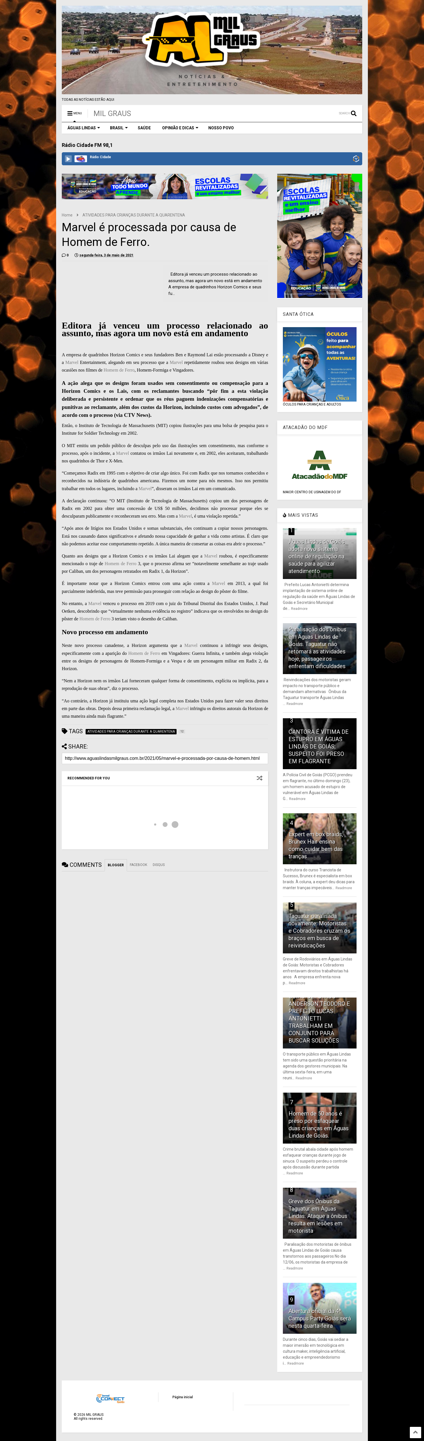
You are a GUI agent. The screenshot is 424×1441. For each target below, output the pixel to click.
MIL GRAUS (112, 113)
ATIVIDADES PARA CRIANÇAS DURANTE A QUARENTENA (133, 215)
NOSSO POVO (221, 128)
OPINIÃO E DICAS (180, 128)
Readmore (299, 609)
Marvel (71, 362)
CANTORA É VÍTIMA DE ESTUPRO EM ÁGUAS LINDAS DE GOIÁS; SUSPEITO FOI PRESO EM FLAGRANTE (319, 746)
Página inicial (182, 1397)
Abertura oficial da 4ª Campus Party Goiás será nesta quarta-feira (320, 1318)
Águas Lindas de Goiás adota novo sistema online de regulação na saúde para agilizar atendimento (317, 556)
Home (67, 215)
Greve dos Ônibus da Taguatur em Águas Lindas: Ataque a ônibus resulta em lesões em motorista (318, 1216)
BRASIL (119, 128)
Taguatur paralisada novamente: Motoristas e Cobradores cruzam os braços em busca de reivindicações (319, 931)
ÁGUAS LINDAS (83, 128)
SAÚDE (144, 128)
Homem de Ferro (119, 370)
